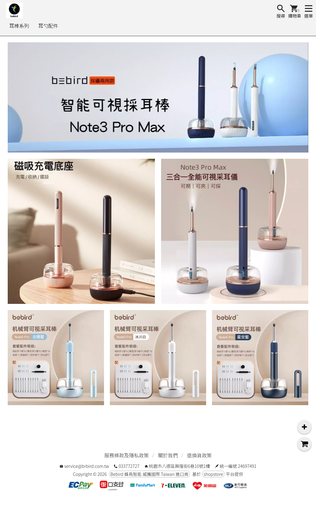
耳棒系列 (19, 25)
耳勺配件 (48, 25)
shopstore (213, 474)
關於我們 (168, 455)
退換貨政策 (199, 455)
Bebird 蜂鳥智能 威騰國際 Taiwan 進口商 (149, 474)
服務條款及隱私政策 (126, 455)
